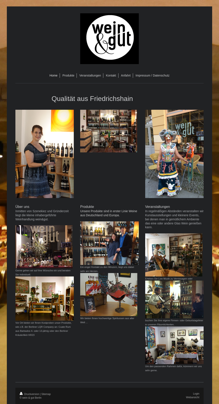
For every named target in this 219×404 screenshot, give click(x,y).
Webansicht (192, 397)
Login (196, 393)
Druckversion (30, 394)
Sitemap (46, 394)
